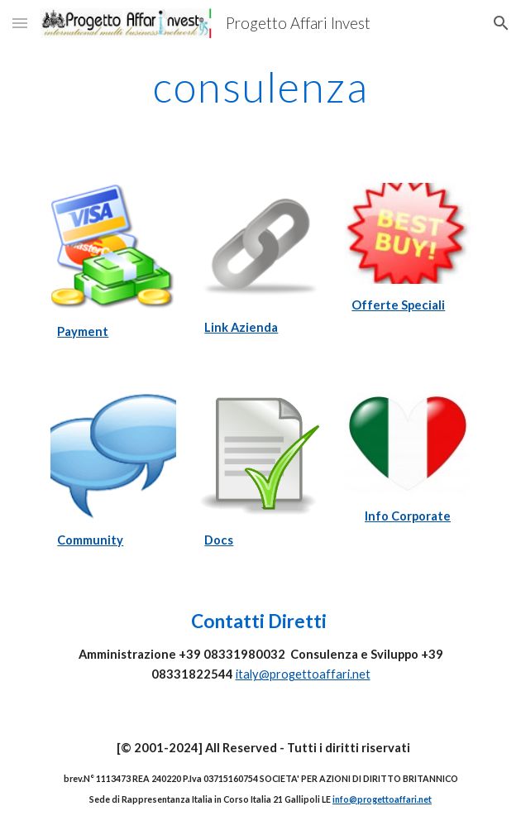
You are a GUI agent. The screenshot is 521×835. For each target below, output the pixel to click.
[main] (260, 87)
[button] (20, 23)
